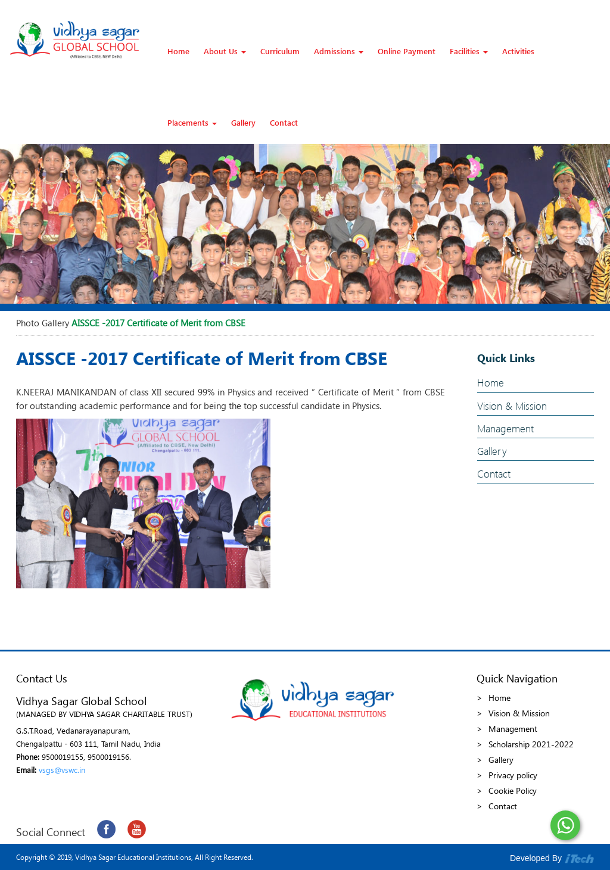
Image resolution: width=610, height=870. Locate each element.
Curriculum (280, 51)
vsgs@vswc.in (62, 770)
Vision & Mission (512, 406)
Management (505, 428)
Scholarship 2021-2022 (531, 744)
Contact (284, 122)
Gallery (243, 122)
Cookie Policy (512, 790)
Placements (192, 122)
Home (178, 51)
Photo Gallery (42, 323)
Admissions (338, 51)
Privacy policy (512, 775)
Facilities (469, 51)
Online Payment (406, 51)
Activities (518, 51)
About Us (225, 51)
